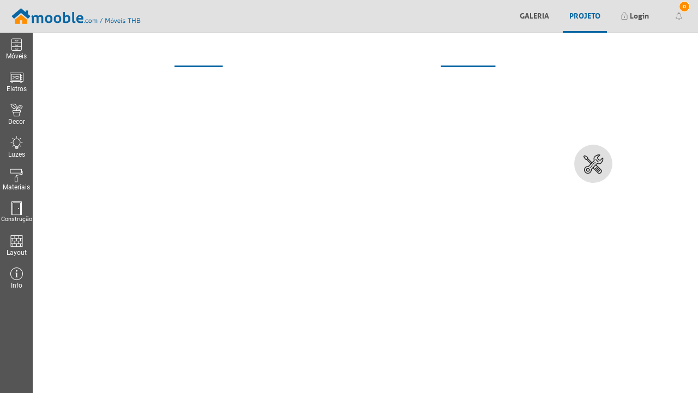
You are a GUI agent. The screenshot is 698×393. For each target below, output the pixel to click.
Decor (16, 114)
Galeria (534, 15)
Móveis (16, 49)
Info (16, 278)
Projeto (584, 15)
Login (635, 15)
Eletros (17, 81)
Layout (16, 245)
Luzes (16, 147)
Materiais (16, 180)
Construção (16, 212)
